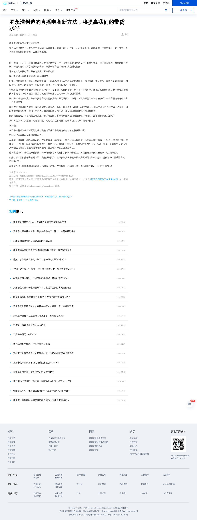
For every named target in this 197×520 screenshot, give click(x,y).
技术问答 (11, 442)
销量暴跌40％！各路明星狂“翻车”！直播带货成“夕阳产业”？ (42, 391)
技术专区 (11, 462)
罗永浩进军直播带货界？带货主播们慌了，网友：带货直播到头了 (44, 231)
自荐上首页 (53, 446)
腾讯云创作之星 (95, 446)
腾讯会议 (58, 484)
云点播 (122, 493)
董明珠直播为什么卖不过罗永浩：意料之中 (33, 372)
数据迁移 (58, 496)
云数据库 (145, 475)
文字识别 (102, 493)
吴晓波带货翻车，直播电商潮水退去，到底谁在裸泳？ (39, 316)
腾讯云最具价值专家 (97, 438)
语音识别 (58, 487)
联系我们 (133, 446)
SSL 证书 (37, 487)
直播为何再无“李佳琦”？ (25, 334)
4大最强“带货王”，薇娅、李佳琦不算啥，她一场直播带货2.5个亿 (44, 269)
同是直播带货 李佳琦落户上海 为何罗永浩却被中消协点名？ (41, 297)
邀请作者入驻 (54, 442)
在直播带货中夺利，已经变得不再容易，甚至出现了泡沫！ (41, 278)
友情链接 (133, 450)
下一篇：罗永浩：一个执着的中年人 (24, 200)
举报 (124, 34)
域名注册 (37, 475)
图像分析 (145, 484)
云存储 (36, 478)
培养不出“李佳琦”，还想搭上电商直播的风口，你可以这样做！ (43, 381)
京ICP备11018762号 (120, 515)
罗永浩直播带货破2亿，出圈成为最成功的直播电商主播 (39, 222)
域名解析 (166, 475)
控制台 (166, 3)
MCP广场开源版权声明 (139, 454)
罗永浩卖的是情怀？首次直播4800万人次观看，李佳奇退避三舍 (43, 306)
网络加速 (123, 475)
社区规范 (133, 438)
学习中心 (11, 454)
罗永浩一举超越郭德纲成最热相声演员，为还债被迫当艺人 (41, 400)
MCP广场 (70, 10)
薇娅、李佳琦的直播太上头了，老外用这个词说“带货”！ (40, 259)
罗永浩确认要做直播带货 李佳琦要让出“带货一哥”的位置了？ (42, 250)
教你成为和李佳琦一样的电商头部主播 (31, 344)
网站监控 (37, 496)
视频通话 (123, 484)
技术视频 (11, 450)
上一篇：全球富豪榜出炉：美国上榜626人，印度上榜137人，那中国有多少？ (40, 197)
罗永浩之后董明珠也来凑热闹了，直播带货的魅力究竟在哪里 (42, 287)
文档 (146, 3)
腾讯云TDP (93, 450)
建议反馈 (155, 3)
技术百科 (11, 458)
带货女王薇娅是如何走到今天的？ (29, 325)
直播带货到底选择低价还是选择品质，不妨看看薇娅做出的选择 (43, 353)
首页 (5, 10)
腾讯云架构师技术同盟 (98, 442)
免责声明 (133, 442)
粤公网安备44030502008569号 (126, 511)
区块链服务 (81, 475)
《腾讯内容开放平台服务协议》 (104, 179)
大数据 (144, 493)
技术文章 (11, 438)
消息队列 (102, 475)
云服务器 (58, 475)
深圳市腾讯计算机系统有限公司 (72, 511)
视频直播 (58, 478)
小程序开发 (167, 493)
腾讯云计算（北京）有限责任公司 (83, 515)
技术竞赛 (52, 450)
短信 (78, 493)
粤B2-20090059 (108, 511)
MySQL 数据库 (169, 484)
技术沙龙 (11, 446)
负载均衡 (58, 493)
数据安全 (37, 493)
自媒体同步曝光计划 (56, 438)
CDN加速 (102, 484)
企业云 (79, 484)
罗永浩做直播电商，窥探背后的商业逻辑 (32, 241)
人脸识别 (37, 484)
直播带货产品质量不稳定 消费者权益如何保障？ (36, 362)
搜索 (166, 10)
